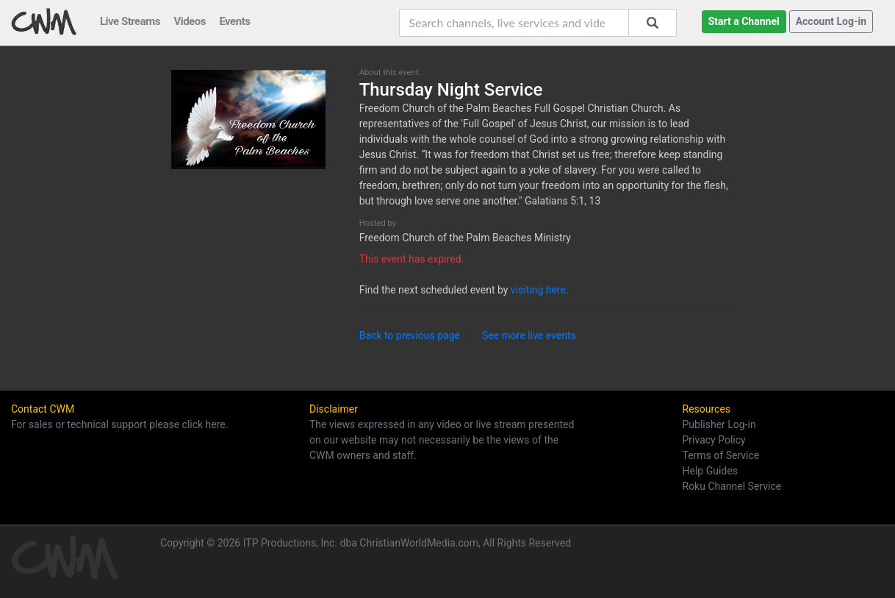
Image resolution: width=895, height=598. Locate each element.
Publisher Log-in (719, 424)
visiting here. (540, 290)
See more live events (529, 335)
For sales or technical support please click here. (119, 424)
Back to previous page (409, 335)
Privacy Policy (714, 440)
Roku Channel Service (732, 486)
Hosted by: (378, 223)
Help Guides (710, 471)
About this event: (389, 72)
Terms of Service (721, 455)
